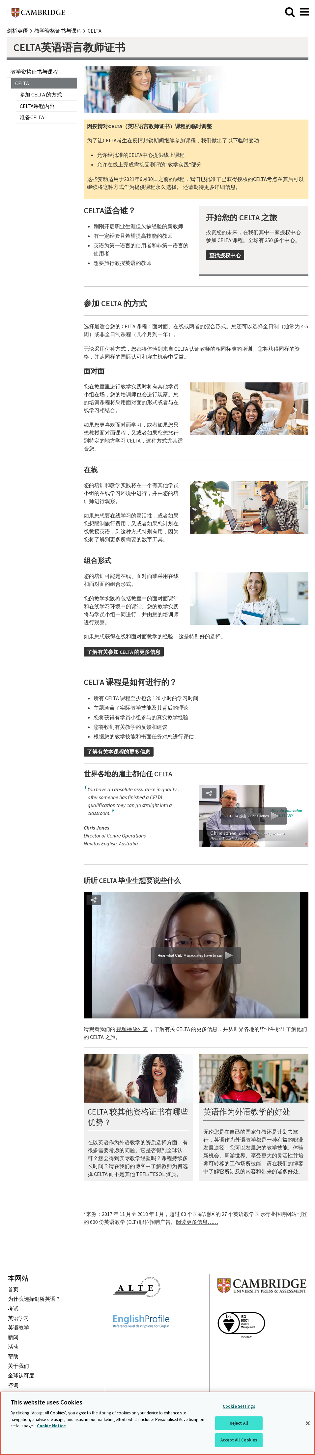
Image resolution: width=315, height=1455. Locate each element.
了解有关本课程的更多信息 (118, 751)
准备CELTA (32, 117)
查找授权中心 (225, 255)
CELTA (22, 83)
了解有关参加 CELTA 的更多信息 (123, 652)
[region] (157, 1423)
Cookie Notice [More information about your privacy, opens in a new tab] (51, 1426)
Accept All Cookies (238, 1440)
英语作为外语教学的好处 (246, 1112)
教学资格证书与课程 (34, 71)
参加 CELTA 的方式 (41, 94)
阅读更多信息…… (197, 1222)
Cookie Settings (239, 1406)
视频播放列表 (132, 1029)
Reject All (239, 1423)
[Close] (308, 1423)
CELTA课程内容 (37, 106)
